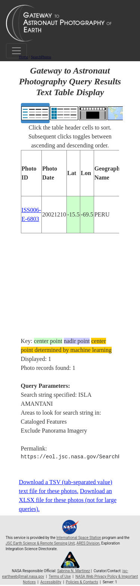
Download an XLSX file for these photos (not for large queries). (67, 500)
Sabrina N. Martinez (73, 571)
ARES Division (88, 543)
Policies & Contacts (82, 582)
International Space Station (78, 538)
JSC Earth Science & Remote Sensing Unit (40, 543)
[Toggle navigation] (16, 50)
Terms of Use (60, 576)
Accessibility (50, 582)
